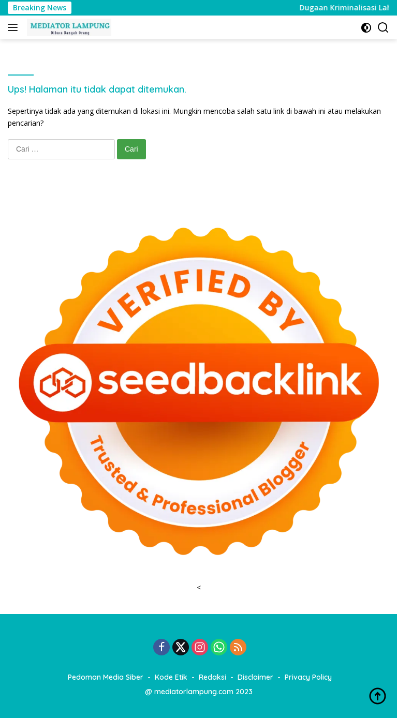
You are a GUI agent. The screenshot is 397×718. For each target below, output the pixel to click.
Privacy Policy (308, 677)
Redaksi (212, 677)
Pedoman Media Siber (105, 677)
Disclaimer (255, 677)
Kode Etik (171, 677)
